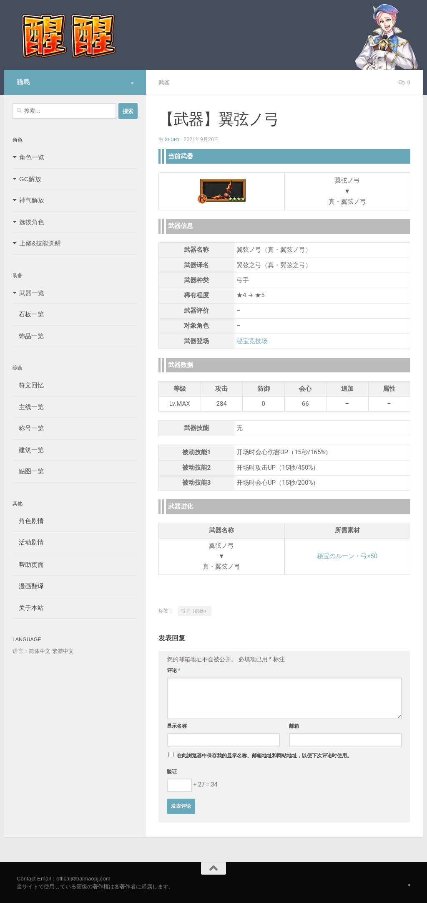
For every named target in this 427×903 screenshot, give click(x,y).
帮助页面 (28, 564)
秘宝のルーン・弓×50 (347, 555)
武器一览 (31, 292)
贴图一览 (28, 471)
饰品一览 (28, 335)
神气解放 (31, 200)
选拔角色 (31, 221)
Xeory (173, 139)
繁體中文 (63, 651)
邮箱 (294, 725)
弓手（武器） (194, 610)
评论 (174, 670)
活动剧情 (28, 542)
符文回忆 (28, 385)
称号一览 (28, 428)
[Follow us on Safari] (132, 83)
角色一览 (31, 157)
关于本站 (28, 607)
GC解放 (30, 178)
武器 (164, 82)
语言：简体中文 (31, 651)
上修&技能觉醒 (40, 243)
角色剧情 (28, 520)
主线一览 (28, 406)
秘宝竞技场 (252, 340)
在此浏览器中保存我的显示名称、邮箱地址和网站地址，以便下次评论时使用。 (264, 755)
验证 (172, 771)
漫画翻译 (28, 585)
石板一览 (28, 314)
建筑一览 (28, 449)
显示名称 (177, 725)
